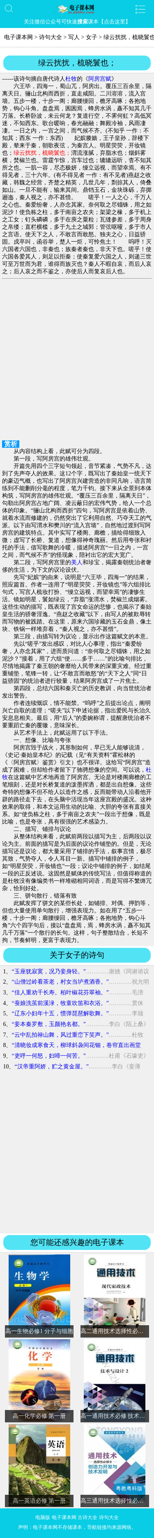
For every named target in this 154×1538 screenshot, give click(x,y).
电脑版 (42, 1517)
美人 (77, 562)
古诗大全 (87, 1517)
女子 (91, 37)
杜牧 (71, 79)
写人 (74, 37)
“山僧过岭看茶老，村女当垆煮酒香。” (59, 982)
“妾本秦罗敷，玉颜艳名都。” (48, 1024)
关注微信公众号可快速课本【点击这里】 (77, 22)
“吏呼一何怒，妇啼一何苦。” (48, 1056)
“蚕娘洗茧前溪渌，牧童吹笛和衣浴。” (59, 1003)
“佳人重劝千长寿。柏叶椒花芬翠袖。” (59, 992)
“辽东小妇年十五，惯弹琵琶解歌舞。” (59, 1013)
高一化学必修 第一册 (39, 1416)
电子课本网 (18, 37)
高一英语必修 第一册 (39, 1501)
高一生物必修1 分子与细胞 (39, 1331)
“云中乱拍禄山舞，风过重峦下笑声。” (59, 1035)
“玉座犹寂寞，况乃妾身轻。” (48, 971)
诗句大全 (50, 37)
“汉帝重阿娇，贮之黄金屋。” (51, 1066)
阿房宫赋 (99, 79)
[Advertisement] (77, 360)
